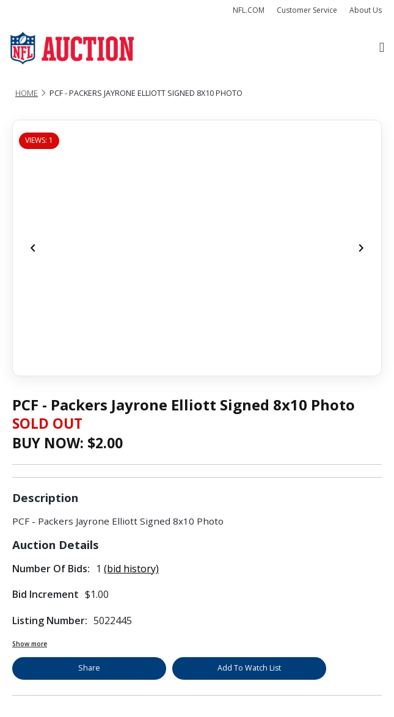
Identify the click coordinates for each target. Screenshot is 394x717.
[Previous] (33, 248)
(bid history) (131, 568)
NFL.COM (248, 10)
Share (89, 668)
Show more (29, 643)
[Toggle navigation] (382, 48)
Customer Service (307, 10)
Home (26, 93)
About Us (365, 10)
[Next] (361, 248)
